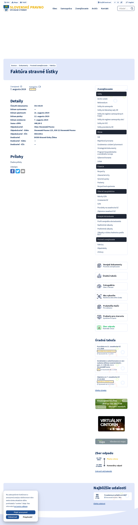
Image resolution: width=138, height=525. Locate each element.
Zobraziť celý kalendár (103, 426)
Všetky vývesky (100, 345)
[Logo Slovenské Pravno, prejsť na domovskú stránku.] (23, 8)
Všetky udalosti (99, 458)
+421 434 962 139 (123, 505)
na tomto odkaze (20, 506)
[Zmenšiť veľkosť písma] (115, 2)
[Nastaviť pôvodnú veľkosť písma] (118, 2)
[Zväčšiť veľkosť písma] (121, 2)
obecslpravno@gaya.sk (125, 507)
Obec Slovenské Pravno (99, 519)
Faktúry (32, 44)
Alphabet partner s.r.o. (68, 519)
